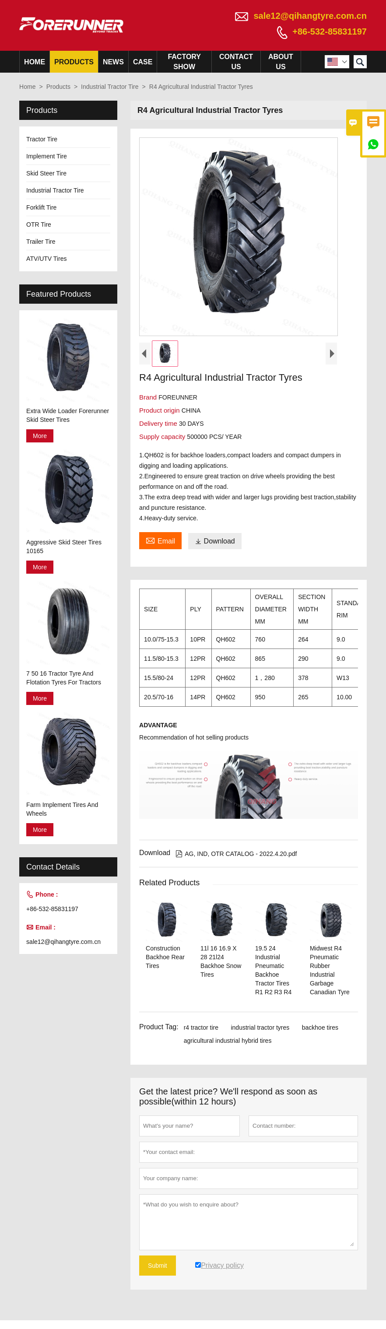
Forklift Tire (41, 207)
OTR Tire (38, 224)
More (40, 435)
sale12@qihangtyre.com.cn (310, 16)
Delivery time (159, 423)
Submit (157, 1265)
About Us (280, 61)
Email (160, 540)
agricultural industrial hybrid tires (228, 1040)
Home (34, 62)
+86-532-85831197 (329, 31)
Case (142, 62)
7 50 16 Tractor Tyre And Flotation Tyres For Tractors (63, 678)
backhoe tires (320, 1027)
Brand (148, 397)
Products (74, 62)
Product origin (160, 410)
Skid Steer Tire (46, 173)
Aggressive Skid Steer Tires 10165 (64, 546)
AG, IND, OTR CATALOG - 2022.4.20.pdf (236, 853)
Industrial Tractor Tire (110, 86)
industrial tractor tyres (260, 1027)
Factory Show (184, 61)
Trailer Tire (40, 241)
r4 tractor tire (201, 1027)
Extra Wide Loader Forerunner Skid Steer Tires (67, 415)
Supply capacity (163, 436)
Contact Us (236, 61)
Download (215, 541)
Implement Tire (46, 156)
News (113, 62)
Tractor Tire (41, 139)
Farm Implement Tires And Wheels (62, 809)
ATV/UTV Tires (46, 258)
